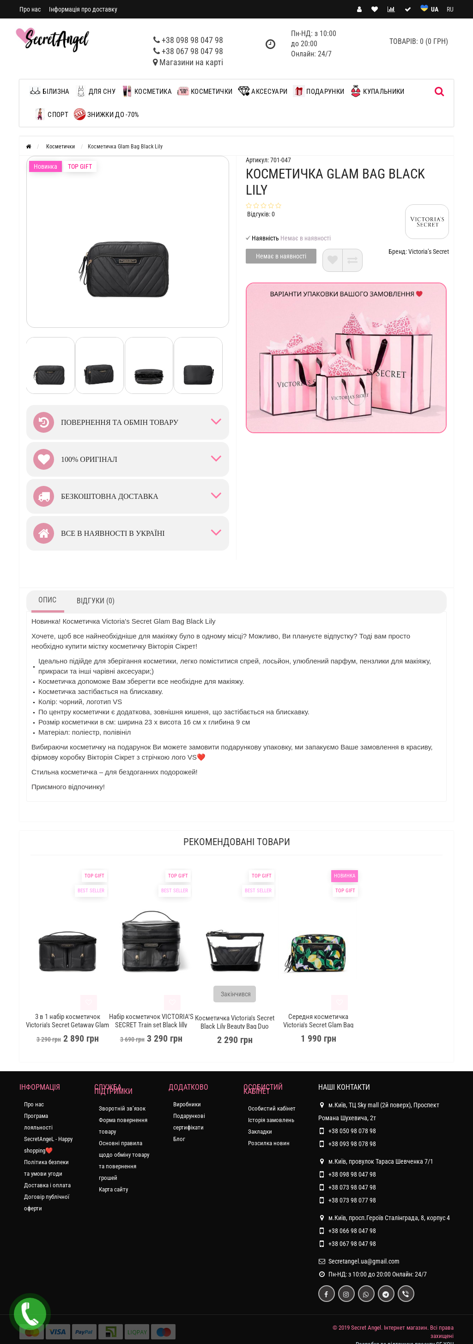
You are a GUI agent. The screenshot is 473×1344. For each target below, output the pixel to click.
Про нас (30, 9)
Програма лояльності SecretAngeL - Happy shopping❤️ (48, 1133)
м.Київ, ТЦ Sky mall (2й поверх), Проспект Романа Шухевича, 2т (378, 1110)
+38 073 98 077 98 (352, 1200)
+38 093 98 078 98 (352, 1144)
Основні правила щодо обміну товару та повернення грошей (124, 1160)
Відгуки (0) (96, 600)
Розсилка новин (269, 1143)
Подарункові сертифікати (189, 1121)
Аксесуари (262, 91)
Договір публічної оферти (46, 1202)
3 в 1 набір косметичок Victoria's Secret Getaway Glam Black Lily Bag (67, 1025)
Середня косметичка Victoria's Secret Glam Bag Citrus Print (318, 1025)
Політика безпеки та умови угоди (46, 1168)
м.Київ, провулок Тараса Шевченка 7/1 (375, 1161)
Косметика (146, 91)
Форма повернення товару (123, 1126)
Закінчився (236, 994)
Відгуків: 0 (261, 214)
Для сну (95, 91)
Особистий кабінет (272, 1108)
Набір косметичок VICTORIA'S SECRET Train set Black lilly (151, 1021)
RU (450, 9)
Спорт (51, 114)
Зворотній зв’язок (122, 1108)
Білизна (51, 91)
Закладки (260, 1131)
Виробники (187, 1104)
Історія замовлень (271, 1120)
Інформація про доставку (83, 9)
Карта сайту (113, 1189)
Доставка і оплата (47, 1185)
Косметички (204, 91)
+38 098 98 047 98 (192, 40)
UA (434, 9)
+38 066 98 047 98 (352, 1230)
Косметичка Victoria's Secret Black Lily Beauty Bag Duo (234, 1022)
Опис (47, 599)
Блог (179, 1138)
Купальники (377, 91)
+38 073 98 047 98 (352, 1187)
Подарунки (318, 91)
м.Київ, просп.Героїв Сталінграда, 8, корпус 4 (384, 1217)
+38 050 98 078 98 (352, 1131)
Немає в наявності (281, 256)
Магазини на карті (191, 62)
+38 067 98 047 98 (192, 51)
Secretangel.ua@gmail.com (364, 1261)
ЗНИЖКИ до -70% (106, 114)
